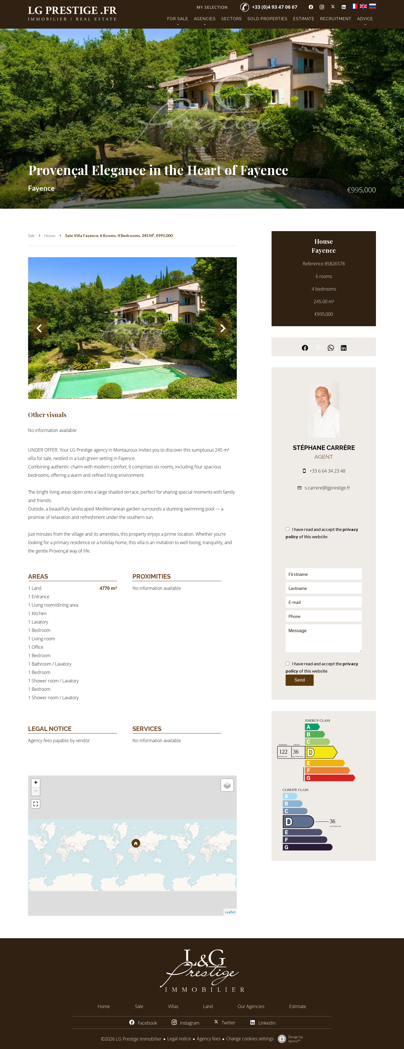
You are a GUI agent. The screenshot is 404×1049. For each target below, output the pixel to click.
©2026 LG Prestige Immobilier (131, 1039)
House (50, 235)
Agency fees (209, 1039)
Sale (31, 235)
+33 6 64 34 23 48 (327, 471)
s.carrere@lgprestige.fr (327, 488)
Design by (289, 1038)
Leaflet (230, 912)
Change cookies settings (250, 1039)
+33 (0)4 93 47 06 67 (274, 7)
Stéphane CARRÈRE (324, 447)
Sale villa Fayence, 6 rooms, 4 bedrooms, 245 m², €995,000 (119, 235)
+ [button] (36, 783)
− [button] (36, 791)
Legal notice (179, 1039)
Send (299, 680)
